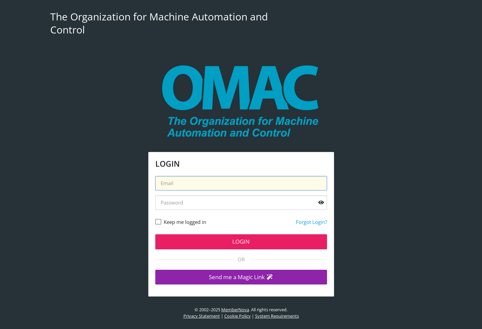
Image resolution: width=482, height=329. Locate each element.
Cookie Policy (237, 316)
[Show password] (321, 202)
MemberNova (235, 310)
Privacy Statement (201, 316)
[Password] (241, 202)
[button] (241, 277)
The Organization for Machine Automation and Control (159, 23)
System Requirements (277, 316)
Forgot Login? (311, 222)
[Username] (241, 183)
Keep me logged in (185, 222)
